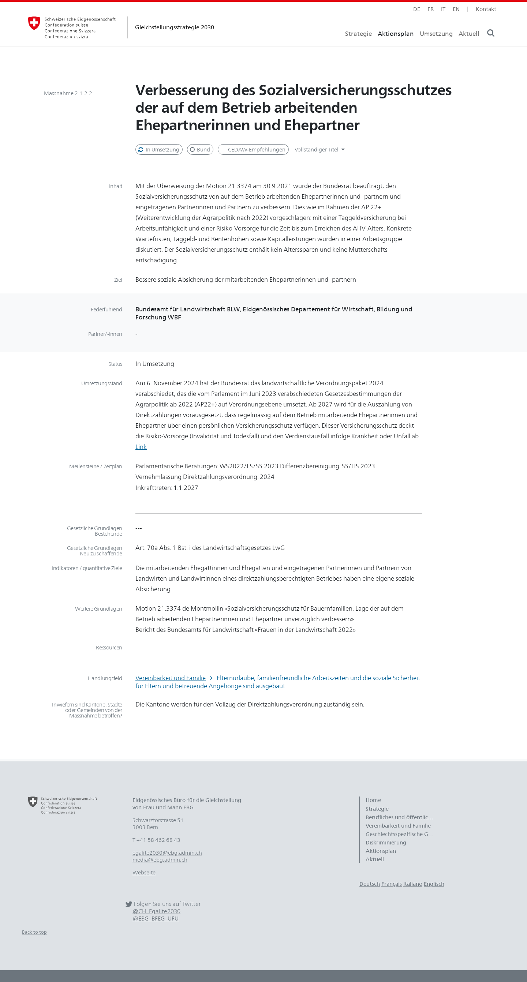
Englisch (434, 883)
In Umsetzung (158, 149)
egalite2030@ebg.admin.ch (167, 852)
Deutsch (369, 883)
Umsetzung (436, 46)
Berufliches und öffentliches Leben (404, 817)
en (456, 8)
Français (391, 883)
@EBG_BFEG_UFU (155, 918)
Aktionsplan (396, 46)
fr (430, 8)
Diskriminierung (386, 842)
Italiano (412, 883)
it (443, 8)
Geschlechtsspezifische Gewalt (404, 834)
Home (373, 800)
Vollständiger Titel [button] (321, 149)
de (416, 8)
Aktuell (469, 46)
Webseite (144, 872)
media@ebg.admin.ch (159, 859)
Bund (199, 149)
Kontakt (486, 8)
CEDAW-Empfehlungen (256, 149)
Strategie (358, 46)
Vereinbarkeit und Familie (170, 678)
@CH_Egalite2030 (156, 911)
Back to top (34, 932)
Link (141, 446)
